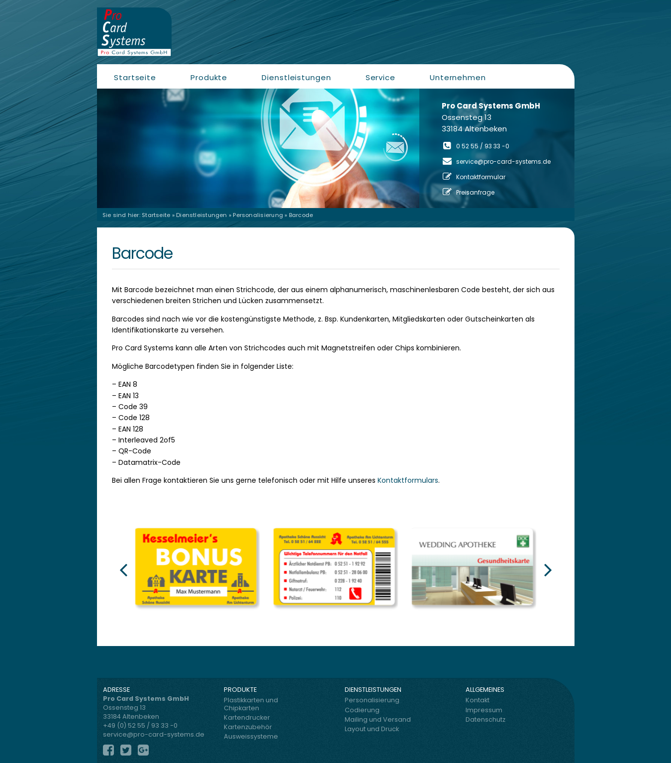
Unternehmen (458, 77)
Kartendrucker (247, 717)
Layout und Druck (372, 729)
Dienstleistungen (296, 77)
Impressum (484, 710)
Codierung (362, 710)
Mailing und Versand (378, 719)
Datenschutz (485, 719)
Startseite (135, 77)
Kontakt (477, 700)
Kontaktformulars (408, 480)
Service (380, 77)
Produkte (209, 77)
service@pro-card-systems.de (503, 161)
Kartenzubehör (248, 727)
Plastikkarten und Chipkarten (251, 704)
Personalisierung (258, 215)
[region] (336, 148)
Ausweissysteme (251, 736)
